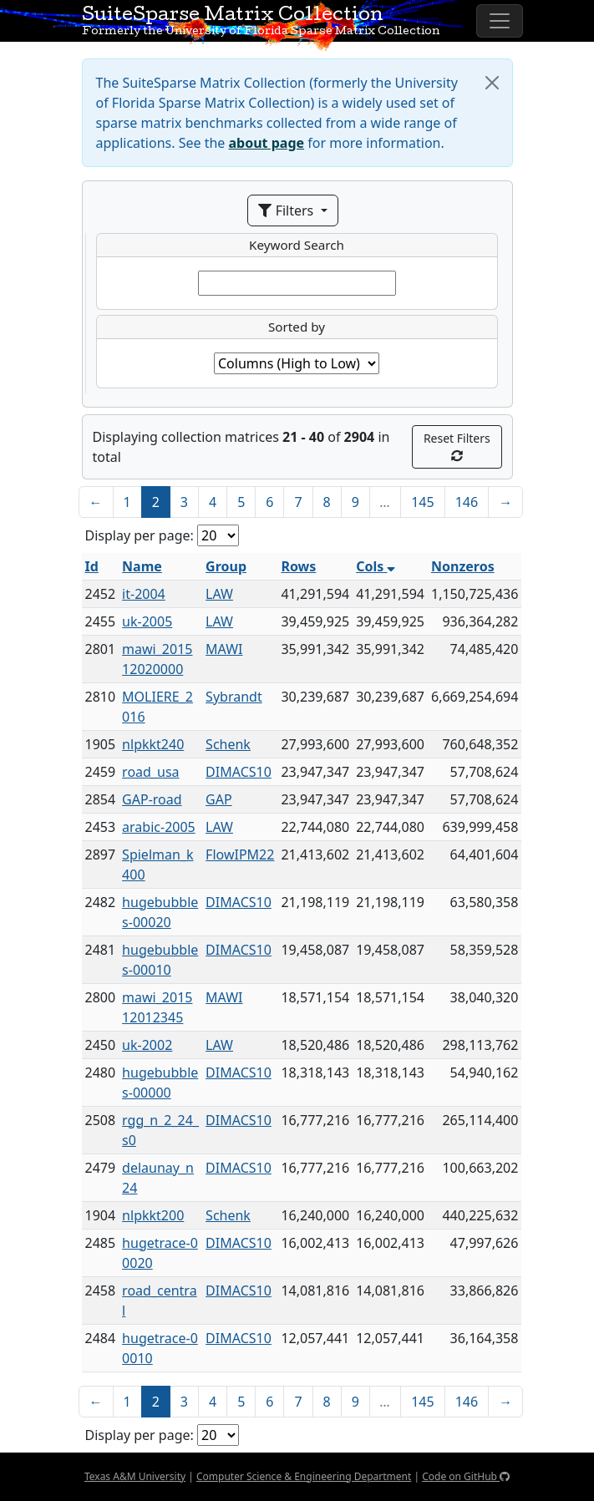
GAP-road (152, 799)
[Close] (492, 82)
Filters (287, 210)
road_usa (150, 772)
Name (142, 566)
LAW (219, 594)
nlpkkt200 (153, 1215)
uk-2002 (147, 1045)
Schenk (228, 744)
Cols (375, 566)
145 (422, 502)
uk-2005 (147, 621)
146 (466, 502)
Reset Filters (457, 446)
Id (92, 566)
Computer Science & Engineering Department (303, 1476)
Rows (298, 566)
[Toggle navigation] (499, 21)
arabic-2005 (158, 827)
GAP (219, 799)
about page (267, 143)
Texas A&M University (134, 1476)
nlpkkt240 (153, 744)
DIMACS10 (239, 772)
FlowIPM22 (240, 854)
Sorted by (296, 326)
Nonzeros (463, 566)
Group (226, 566)
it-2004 (143, 594)
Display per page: (139, 535)
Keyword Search (296, 244)
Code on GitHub (466, 1476)
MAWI (224, 649)
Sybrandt (234, 696)
